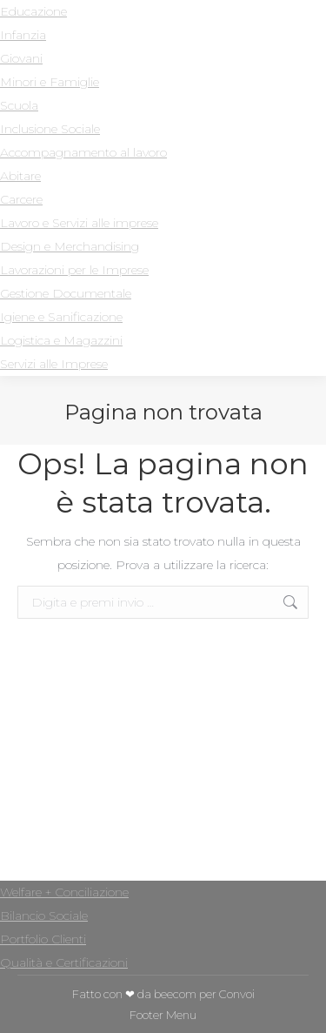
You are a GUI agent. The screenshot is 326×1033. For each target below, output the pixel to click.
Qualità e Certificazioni (64, 962)
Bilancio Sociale (44, 915)
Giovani (21, 58)
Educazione (33, 11)
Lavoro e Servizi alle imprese (79, 223)
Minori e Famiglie (49, 82)
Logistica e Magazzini (61, 340)
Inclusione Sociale (50, 129)
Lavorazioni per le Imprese (74, 270)
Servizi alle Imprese (54, 364)
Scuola (19, 105)
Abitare (20, 176)
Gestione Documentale (65, 293)
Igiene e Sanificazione (61, 317)
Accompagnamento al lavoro (83, 152)
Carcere (21, 199)
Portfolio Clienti (43, 939)
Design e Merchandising (69, 246)
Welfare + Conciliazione (64, 892)
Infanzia (23, 35)
